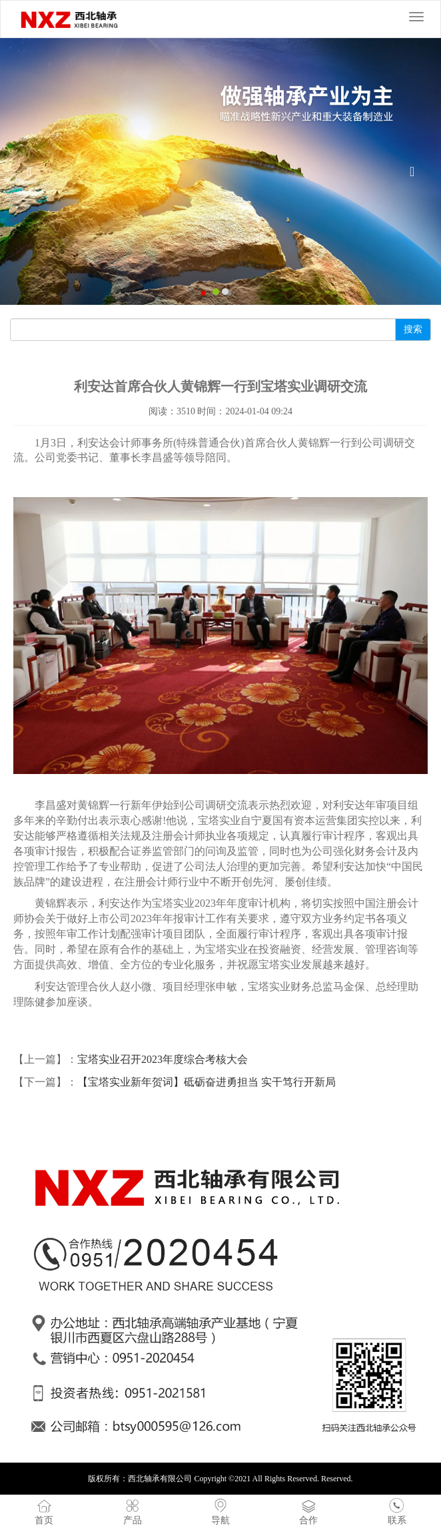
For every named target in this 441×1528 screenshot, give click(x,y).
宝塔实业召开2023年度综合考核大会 (162, 1059)
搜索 (413, 329)
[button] (33, 171)
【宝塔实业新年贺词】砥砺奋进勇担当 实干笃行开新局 (206, 1082)
